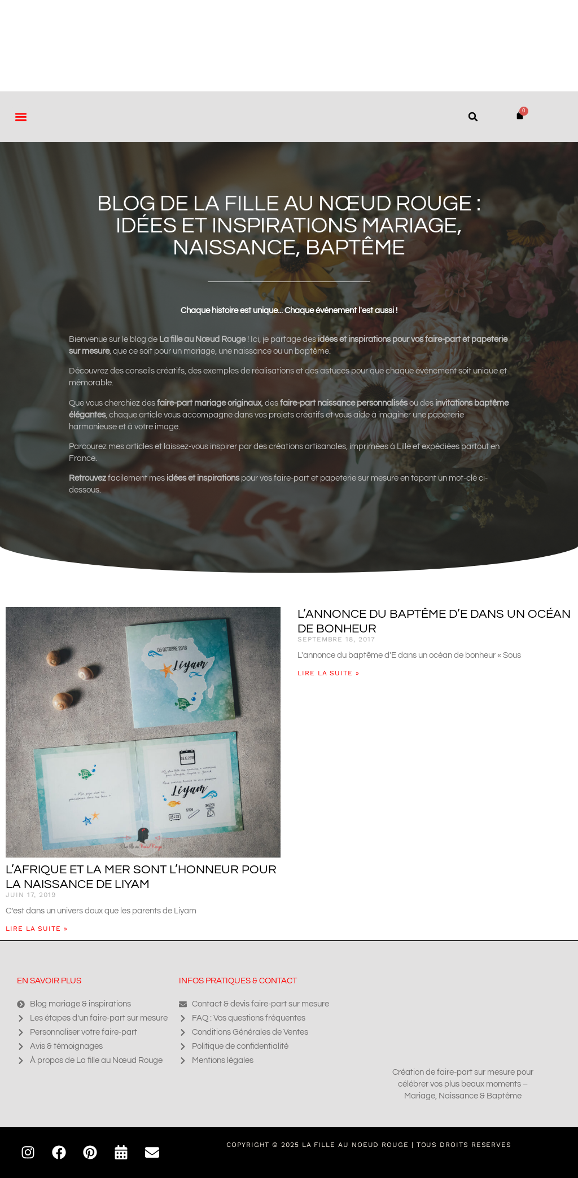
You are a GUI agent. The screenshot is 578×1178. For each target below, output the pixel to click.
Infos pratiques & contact (238, 981)
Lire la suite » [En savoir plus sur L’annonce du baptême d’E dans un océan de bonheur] (328, 673)
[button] (20, 116)
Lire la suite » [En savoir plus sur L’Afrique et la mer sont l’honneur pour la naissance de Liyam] (37, 929)
